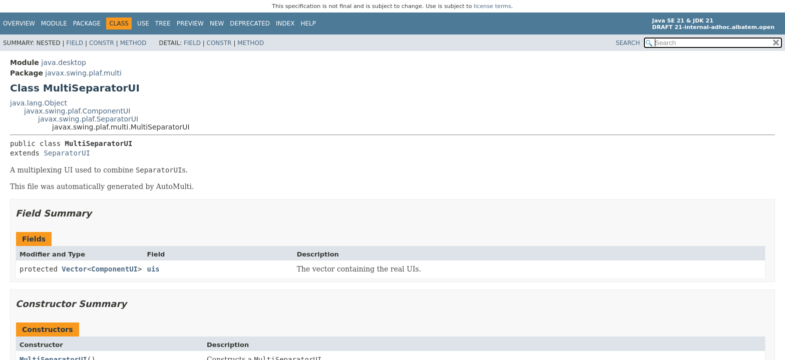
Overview (19, 23)
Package (87, 23)
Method (133, 43)
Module (54, 23)
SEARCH (628, 43)
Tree (163, 23)
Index (285, 23)
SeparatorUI (67, 153)
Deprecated (250, 23)
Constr (101, 43)
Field (74, 43)
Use (143, 23)
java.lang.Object (38, 103)
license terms (492, 6)
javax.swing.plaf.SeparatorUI (88, 119)
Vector (74, 269)
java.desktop (63, 62)
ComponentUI (114, 269)
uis (153, 269)
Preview (190, 23)
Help (308, 23)
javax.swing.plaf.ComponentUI (77, 111)
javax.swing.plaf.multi (83, 73)
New (217, 23)
